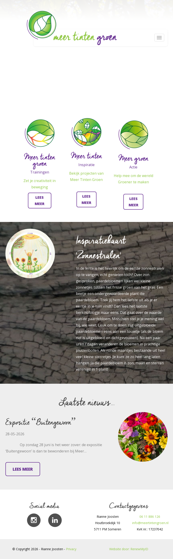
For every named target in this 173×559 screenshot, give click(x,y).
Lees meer (23, 469)
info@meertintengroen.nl (150, 523)
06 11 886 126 (149, 516)
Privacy (71, 549)
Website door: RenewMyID (128, 549)
